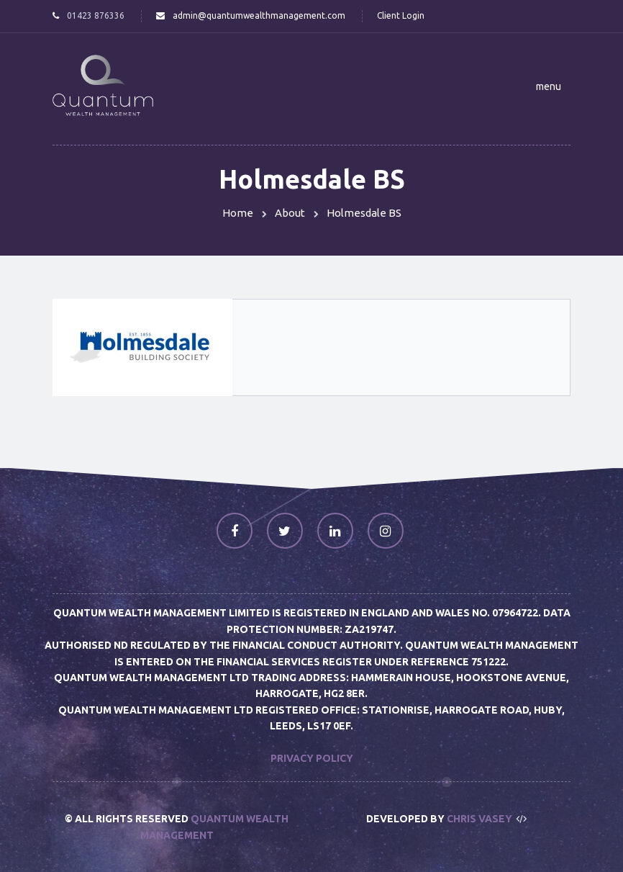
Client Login (400, 15)
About (290, 213)
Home (237, 213)
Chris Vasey (479, 818)
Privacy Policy (311, 758)
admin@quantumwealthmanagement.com (259, 15)
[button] (548, 86)
